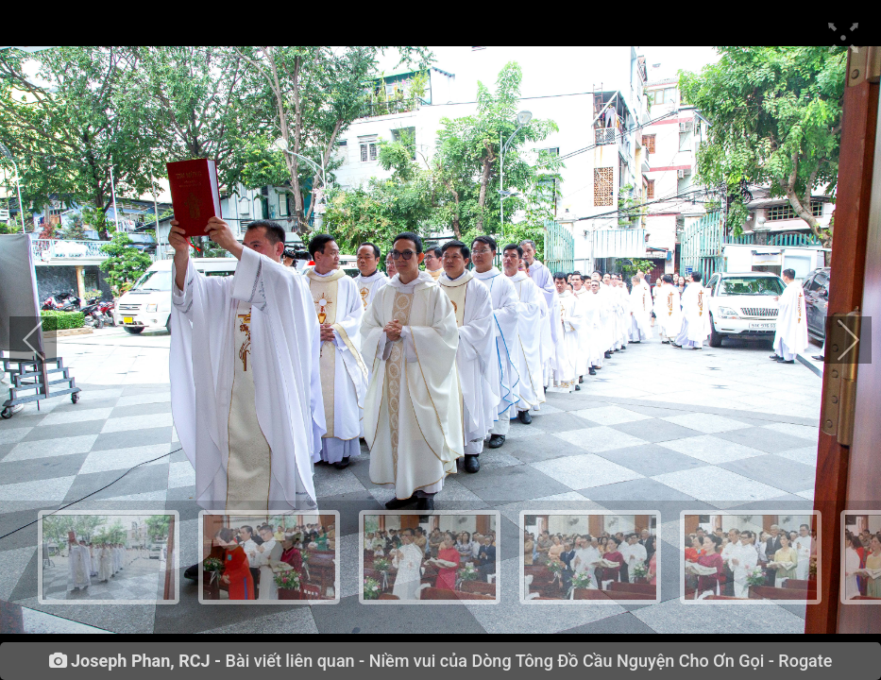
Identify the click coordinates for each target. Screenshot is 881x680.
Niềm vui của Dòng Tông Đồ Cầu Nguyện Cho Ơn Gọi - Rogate (601, 661)
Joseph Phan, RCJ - (146, 661)
